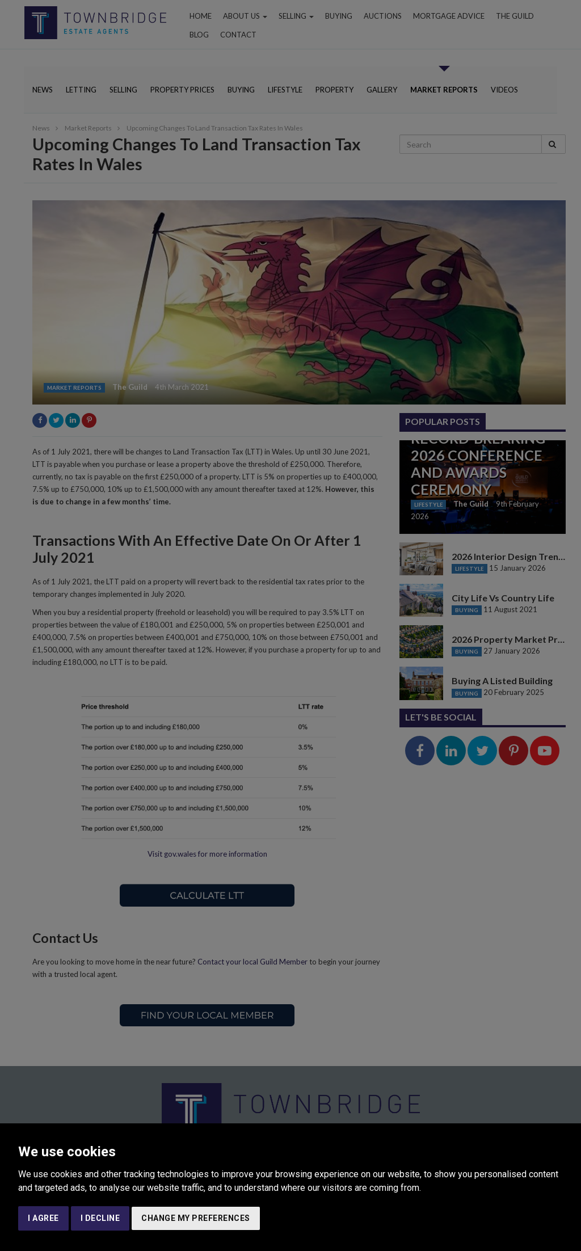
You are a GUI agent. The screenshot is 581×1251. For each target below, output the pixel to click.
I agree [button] (43, 1218)
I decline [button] (100, 1218)
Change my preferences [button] (195, 1218)
